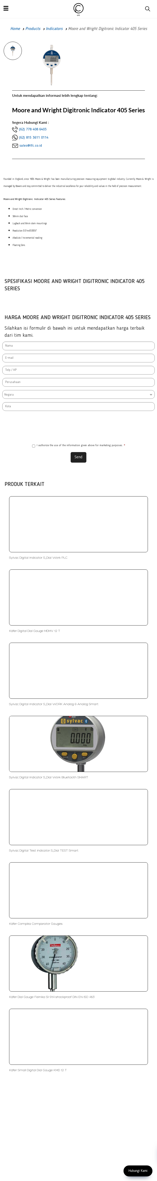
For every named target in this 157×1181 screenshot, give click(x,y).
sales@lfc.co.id (30, 146)
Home (15, 29)
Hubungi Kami (138, 1171)
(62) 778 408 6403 (32, 129)
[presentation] (78, 427)
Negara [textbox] (9, 394)
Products (32, 29)
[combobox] (78, 394)
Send (78, 457)
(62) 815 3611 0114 (33, 138)
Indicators (54, 29)
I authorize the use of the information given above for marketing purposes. (78, 446)
